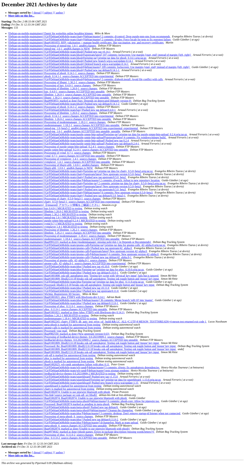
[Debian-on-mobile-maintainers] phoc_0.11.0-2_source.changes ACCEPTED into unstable (58, 437)
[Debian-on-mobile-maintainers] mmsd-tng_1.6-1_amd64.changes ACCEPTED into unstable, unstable (64, 131)
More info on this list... (21, 15)
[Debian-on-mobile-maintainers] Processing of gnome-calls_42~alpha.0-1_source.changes (57, 260)
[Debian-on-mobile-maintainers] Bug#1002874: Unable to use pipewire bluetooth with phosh (59, 392)
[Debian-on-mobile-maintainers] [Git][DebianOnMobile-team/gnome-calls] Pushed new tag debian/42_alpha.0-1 (70, 257)
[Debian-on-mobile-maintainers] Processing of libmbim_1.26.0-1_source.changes (53, 88)
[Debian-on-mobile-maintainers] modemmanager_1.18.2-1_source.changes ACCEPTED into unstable (64, 125)
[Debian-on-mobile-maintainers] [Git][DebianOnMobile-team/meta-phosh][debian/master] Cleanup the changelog (70, 410)
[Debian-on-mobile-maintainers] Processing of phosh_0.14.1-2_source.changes (51, 106)
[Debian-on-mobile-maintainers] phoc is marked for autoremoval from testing (51, 358)
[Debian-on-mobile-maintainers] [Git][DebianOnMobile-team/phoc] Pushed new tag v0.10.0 (59, 266)
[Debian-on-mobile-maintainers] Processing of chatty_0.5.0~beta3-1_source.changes (54, 198)
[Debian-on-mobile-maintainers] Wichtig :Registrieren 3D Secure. (44, 294)
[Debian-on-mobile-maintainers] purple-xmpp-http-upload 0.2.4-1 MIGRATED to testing (57, 220)
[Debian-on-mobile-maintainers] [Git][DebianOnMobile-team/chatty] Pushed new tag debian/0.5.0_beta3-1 (67, 195)
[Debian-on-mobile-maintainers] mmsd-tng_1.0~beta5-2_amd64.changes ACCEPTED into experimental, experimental (73, 128)
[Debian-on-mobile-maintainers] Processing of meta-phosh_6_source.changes (51, 416)
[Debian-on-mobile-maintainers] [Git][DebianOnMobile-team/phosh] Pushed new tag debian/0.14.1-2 (64, 103)
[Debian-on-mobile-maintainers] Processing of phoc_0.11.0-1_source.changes (51, 306)
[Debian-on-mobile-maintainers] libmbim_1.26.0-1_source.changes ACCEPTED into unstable (60, 94)
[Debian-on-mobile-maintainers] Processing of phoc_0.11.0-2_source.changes (51, 434)
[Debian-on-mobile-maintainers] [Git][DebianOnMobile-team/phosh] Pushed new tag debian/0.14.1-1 (64, 70)
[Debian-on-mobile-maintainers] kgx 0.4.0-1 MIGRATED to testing (45, 208)
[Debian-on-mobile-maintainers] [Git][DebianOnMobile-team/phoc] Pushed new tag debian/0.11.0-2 (63, 419)
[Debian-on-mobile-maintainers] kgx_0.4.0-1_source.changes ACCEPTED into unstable (56, 91)
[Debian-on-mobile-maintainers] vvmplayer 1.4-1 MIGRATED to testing (48, 226)
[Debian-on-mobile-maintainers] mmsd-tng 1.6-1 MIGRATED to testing (48, 217)
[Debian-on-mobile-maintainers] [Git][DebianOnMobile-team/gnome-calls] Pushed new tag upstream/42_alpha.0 (70, 248)
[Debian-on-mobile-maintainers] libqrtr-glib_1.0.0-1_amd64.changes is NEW (50, 168)
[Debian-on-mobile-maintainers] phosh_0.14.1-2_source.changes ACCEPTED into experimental (61, 116)
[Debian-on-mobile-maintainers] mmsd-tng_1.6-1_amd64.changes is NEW (49, 48)
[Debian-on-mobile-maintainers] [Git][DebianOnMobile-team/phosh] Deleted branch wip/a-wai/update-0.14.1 (68, 64)
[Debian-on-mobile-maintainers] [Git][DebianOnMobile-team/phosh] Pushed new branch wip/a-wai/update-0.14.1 (71, 61)
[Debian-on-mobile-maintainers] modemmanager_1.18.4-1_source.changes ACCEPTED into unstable (64, 239)
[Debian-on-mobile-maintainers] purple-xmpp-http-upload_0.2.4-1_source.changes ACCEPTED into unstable (68, 149)
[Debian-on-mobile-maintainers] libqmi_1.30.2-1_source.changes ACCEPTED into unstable (59, 97)
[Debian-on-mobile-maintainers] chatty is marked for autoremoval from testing (51, 388)
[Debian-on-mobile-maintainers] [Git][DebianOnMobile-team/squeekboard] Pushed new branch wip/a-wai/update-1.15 (73, 382)
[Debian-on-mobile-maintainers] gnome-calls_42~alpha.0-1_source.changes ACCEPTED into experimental (67, 263)
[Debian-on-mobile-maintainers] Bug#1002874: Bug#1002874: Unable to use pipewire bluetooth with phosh (67, 398)
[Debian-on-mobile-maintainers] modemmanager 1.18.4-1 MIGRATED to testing (53, 318)
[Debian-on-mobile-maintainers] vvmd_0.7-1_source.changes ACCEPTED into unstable (56, 155)
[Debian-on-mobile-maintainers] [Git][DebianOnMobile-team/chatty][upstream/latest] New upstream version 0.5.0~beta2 (75, 174)
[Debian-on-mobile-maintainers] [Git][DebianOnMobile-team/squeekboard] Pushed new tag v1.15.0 (63, 376)
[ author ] (59, 12)
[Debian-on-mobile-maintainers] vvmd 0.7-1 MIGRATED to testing (45, 223)
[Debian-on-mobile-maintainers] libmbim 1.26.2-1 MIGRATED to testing (48, 315)
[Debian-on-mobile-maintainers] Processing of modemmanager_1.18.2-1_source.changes (57, 122)
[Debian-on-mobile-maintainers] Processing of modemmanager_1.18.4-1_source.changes (57, 235)
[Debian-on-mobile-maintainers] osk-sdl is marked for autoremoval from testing (52, 355)
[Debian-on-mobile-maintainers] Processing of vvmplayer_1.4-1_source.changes (52, 158)
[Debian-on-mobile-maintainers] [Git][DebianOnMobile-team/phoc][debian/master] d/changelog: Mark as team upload (73, 422)
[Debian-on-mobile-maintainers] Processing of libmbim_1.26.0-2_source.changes (53, 113)
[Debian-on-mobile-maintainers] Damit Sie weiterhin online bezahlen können (50, 33)
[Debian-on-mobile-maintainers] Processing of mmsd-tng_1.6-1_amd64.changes (52, 45)
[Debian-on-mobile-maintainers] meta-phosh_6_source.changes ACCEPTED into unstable (58, 425)
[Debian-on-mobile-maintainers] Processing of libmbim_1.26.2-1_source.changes (53, 229)
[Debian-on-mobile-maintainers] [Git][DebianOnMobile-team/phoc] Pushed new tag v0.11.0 (59, 287)
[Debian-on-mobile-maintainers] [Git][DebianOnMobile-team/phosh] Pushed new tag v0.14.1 (59, 51)
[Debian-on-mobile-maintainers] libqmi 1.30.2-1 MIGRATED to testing (47, 214)
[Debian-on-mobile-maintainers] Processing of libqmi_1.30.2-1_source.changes (52, 82)
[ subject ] (48, 12)
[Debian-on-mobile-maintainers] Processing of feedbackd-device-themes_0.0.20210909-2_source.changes (66, 336)
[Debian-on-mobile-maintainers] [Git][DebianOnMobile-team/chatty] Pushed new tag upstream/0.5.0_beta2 (67, 177)
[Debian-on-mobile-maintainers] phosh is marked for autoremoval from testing (51, 361)
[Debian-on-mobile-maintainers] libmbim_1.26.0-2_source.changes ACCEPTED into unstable (60, 119)
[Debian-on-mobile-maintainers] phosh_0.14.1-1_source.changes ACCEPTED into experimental (61, 76)
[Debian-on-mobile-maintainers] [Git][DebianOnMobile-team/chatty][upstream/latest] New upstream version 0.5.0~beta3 (75, 186)
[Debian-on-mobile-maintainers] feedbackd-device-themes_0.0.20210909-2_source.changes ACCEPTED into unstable (73, 339)
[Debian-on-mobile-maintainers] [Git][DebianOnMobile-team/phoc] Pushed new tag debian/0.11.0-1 (63, 303)
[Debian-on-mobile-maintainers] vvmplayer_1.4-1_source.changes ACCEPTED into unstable (59, 161)
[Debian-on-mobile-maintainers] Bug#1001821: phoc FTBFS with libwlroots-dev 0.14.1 (56, 297)
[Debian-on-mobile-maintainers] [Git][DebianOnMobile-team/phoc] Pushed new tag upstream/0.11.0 (63, 291)
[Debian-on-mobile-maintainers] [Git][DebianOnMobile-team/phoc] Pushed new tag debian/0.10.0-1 (63, 272)
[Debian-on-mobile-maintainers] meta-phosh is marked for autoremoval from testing (54, 324)
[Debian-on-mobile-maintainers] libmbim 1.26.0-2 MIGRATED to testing (48, 211)
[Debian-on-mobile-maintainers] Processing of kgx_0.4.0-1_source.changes (49, 85)
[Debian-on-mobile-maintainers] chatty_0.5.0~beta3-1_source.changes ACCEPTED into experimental (64, 201)
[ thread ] (37, 12)
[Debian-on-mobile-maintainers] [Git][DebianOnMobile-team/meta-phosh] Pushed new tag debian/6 (63, 407)
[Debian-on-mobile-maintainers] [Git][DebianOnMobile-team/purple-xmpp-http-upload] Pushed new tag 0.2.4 (68, 140)
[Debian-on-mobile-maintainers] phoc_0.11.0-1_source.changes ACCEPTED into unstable (58, 309)
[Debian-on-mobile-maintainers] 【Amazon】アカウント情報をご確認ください (54, 205)
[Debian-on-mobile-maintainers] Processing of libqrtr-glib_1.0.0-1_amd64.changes (54, 165)
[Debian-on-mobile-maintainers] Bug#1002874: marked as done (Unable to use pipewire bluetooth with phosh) (69, 428)
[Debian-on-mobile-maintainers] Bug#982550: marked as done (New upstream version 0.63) (59, 333)
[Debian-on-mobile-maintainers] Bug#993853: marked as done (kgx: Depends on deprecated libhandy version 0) (70, 100)
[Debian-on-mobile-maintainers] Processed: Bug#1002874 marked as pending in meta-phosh (59, 404)
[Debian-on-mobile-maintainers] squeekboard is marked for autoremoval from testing (55, 385)
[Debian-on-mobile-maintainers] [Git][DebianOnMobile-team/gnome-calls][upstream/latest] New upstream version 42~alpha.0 (78, 251)
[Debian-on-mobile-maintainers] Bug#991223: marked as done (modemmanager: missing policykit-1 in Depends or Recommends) (79, 242)
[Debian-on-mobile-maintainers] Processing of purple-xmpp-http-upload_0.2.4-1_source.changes (61, 146)
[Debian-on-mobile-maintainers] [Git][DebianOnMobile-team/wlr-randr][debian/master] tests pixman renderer (68, 370)
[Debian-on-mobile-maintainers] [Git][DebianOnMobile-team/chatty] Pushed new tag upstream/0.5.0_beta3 (67, 189)
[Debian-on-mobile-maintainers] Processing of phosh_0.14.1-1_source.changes (51, 73)
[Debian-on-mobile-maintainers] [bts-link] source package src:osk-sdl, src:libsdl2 (53, 395)
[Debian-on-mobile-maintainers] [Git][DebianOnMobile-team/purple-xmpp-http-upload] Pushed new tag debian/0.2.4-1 (74, 143)
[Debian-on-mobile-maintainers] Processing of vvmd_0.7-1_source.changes (50, 152)
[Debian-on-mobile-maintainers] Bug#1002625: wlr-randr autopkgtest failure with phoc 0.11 (59, 364)
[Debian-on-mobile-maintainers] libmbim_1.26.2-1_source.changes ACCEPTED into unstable (60, 232)
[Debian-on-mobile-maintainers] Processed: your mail (38, 330)
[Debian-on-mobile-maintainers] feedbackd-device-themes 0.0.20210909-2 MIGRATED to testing (62, 373)
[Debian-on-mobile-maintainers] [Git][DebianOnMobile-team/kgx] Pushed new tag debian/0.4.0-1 (62, 109)
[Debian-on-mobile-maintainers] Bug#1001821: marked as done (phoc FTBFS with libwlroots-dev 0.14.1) (66, 312)
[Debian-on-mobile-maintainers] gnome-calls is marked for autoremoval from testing (55, 327)
